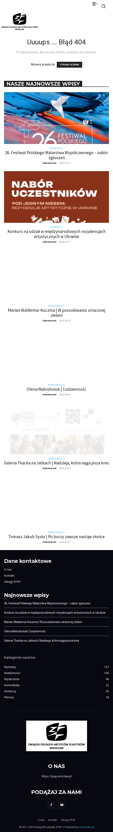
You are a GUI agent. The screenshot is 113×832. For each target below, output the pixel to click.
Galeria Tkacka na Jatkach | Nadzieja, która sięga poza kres (56, 463)
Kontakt (9, 575)
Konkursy (56, 148)
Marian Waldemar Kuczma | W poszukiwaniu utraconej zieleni (56, 312)
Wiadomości (56, 305)
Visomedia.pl (86, 827)
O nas (8, 569)
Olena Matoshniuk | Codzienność (56, 389)
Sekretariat (49, 162)
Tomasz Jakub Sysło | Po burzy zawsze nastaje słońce (56, 536)
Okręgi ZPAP (12, 581)
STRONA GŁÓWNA (69, 64)
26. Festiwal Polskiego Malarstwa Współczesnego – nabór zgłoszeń (56, 155)
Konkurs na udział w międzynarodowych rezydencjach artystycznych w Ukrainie (57, 234)
